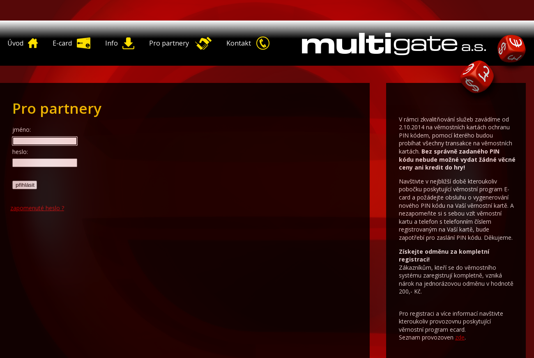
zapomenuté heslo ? (37, 208)
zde (460, 337)
